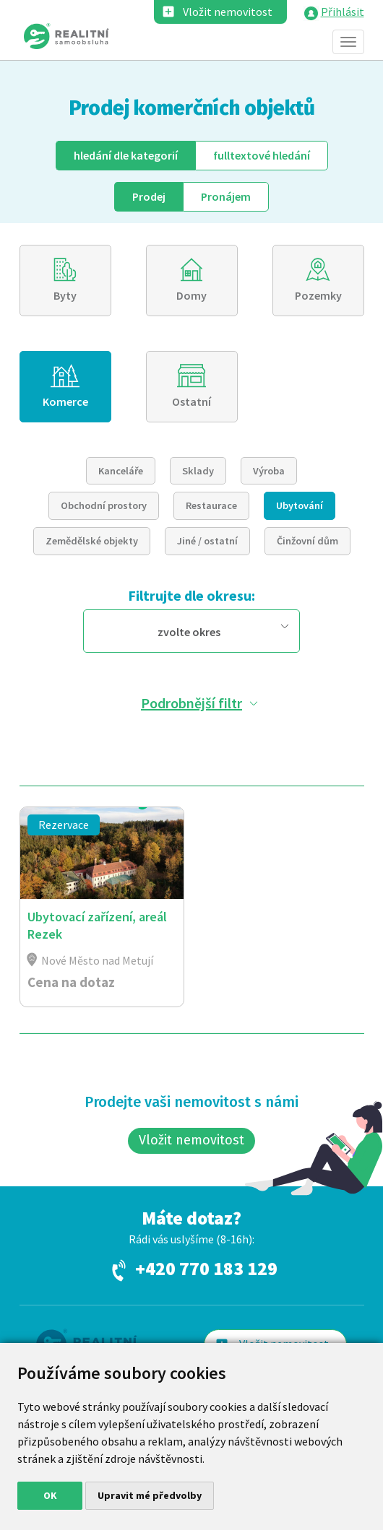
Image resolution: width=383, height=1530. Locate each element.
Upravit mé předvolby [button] (150, 1495)
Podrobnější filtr (191, 703)
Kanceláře (120, 470)
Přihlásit (342, 11)
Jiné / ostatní (207, 540)
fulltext (261, 155)
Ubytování (299, 505)
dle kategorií (126, 155)
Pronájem (226, 196)
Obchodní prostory (104, 505)
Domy (191, 295)
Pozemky (318, 295)
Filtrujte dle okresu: (191, 595)
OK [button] (50, 1495)
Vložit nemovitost (227, 11)
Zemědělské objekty (92, 540)
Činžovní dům (307, 540)
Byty (65, 295)
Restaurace (211, 505)
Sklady (198, 470)
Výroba (269, 470)
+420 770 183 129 (206, 1269)
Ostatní (191, 401)
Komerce (65, 401)
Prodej (148, 196)
